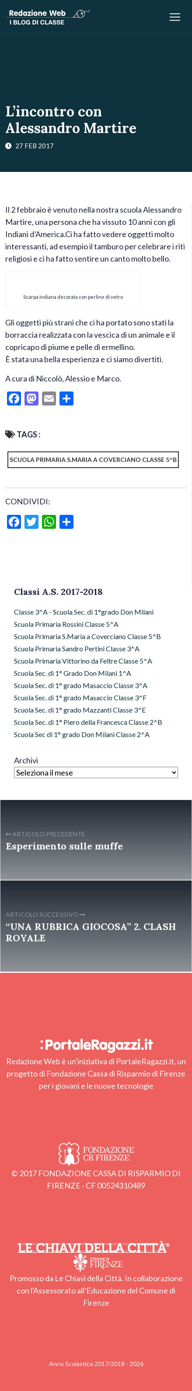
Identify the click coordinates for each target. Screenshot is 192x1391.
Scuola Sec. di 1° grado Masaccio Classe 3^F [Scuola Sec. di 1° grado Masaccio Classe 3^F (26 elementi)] (80, 697)
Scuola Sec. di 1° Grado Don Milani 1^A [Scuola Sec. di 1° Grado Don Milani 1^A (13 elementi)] (72, 673)
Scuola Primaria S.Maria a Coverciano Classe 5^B (93, 459)
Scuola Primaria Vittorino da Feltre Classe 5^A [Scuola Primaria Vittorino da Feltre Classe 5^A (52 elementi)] (83, 661)
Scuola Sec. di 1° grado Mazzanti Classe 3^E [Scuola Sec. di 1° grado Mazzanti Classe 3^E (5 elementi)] (80, 710)
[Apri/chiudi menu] (175, 17)
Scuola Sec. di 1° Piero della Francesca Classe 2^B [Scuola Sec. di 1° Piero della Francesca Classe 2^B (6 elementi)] (88, 722)
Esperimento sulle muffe (64, 846)
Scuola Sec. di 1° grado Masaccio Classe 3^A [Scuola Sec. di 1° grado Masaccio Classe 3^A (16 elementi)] (80, 685)
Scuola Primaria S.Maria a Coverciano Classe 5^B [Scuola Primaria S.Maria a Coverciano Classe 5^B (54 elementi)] (87, 636)
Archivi (26, 760)
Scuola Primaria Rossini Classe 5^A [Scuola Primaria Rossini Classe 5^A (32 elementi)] (66, 624)
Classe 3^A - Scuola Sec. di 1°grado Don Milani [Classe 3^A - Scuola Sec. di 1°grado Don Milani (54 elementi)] (84, 612)
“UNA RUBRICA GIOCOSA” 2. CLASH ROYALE (91, 932)
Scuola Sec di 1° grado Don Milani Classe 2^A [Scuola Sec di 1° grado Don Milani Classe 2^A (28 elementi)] (82, 734)
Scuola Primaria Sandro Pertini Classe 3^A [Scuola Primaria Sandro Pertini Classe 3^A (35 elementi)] (77, 648)
